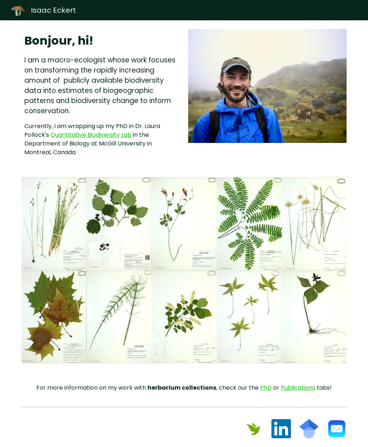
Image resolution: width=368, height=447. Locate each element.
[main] (100, 94)
